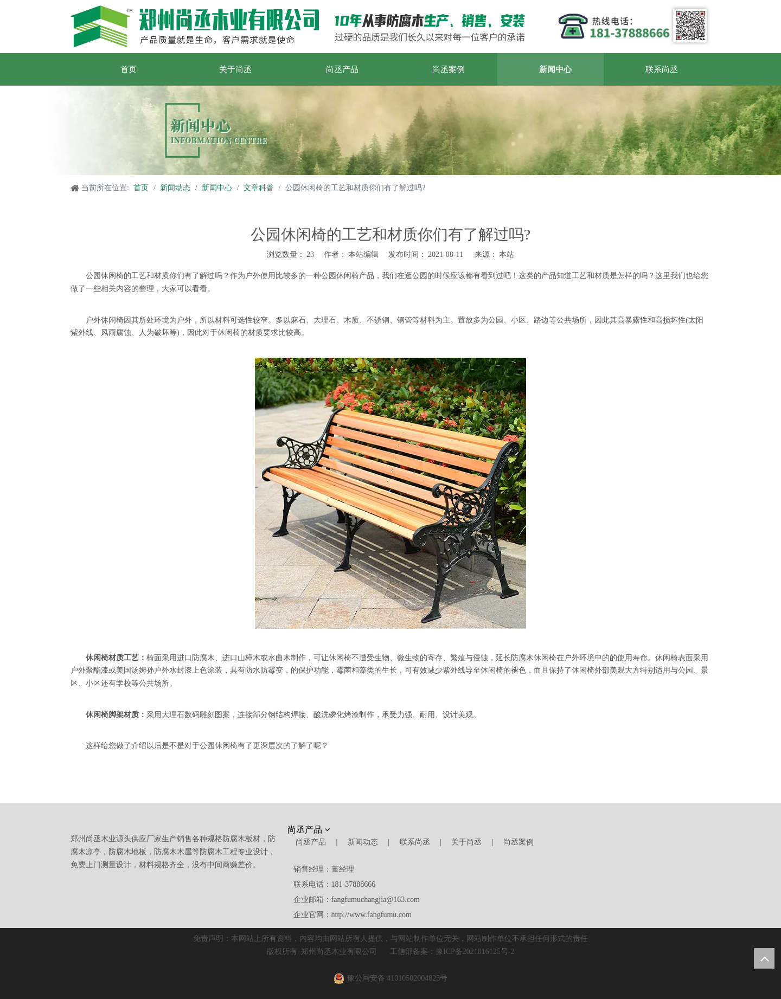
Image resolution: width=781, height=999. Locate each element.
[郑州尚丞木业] (298, 26)
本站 (506, 254)
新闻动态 (363, 842)
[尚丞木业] (578, 832)
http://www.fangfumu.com (371, 915)
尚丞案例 (518, 842)
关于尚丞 (466, 842)
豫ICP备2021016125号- (473, 952)
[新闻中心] (390, 130)
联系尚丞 (415, 842)
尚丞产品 (311, 842)
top (764, 958)
